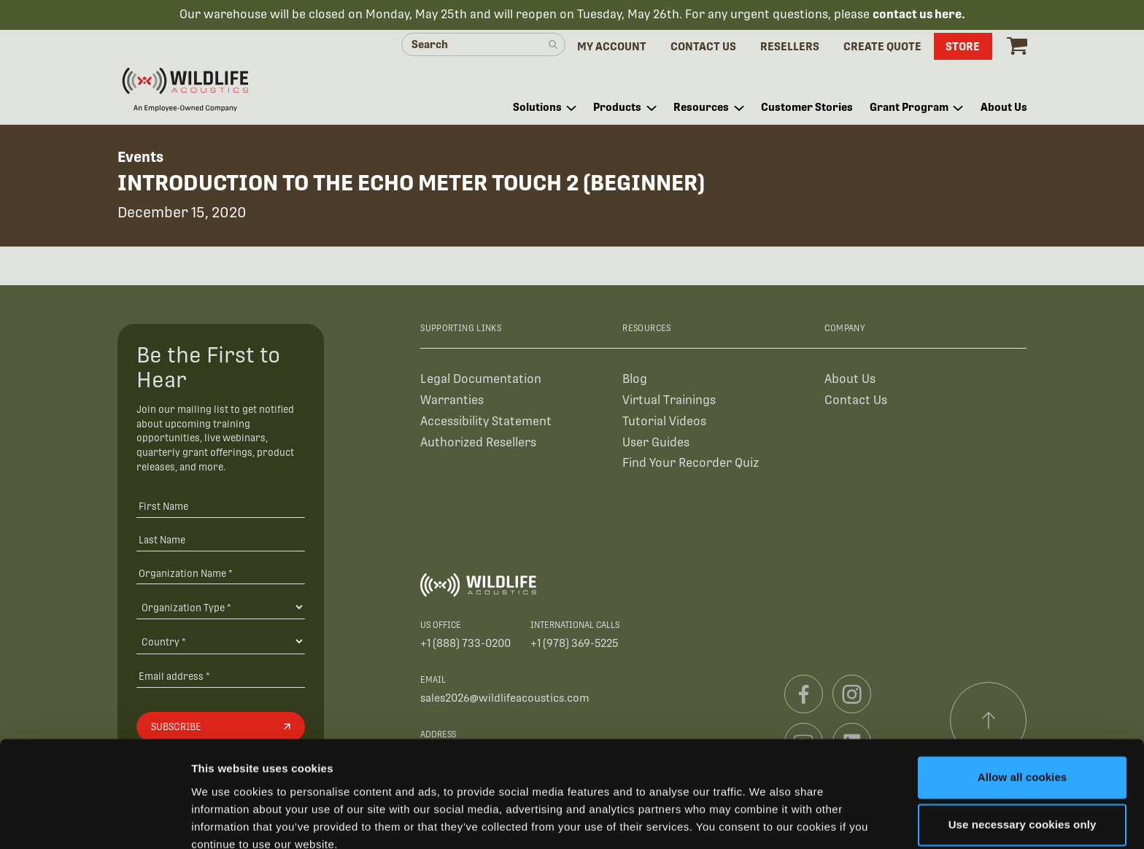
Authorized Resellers (478, 443)
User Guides (655, 443)
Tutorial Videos (664, 422)
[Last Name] (220, 540)
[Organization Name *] (220, 574)
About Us (850, 380)
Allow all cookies (1022, 713)
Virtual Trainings (669, 401)
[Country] (220, 642)
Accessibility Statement (486, 422)
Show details (225, 820)
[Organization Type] (220, 607)
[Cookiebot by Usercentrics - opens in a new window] (94, 820)
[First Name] (220, 507)
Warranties (452, 401)
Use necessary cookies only (1022, 760)
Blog (634, 380)
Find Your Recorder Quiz (690, 464)
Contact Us (855, 401)
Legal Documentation (480, 380)
